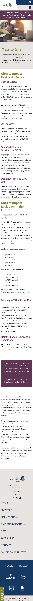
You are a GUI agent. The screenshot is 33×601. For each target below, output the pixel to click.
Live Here (6, 510)
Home (4, 503)
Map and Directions (13, 524)
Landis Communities (13, 552)
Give (3, 531)
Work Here (7, 538)
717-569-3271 (16, 491)
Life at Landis (9, 517)
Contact (6, 545)
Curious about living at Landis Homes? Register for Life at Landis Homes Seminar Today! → (16, 15)
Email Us (17, 494)
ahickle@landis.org (11, 368)
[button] (30, 7)
